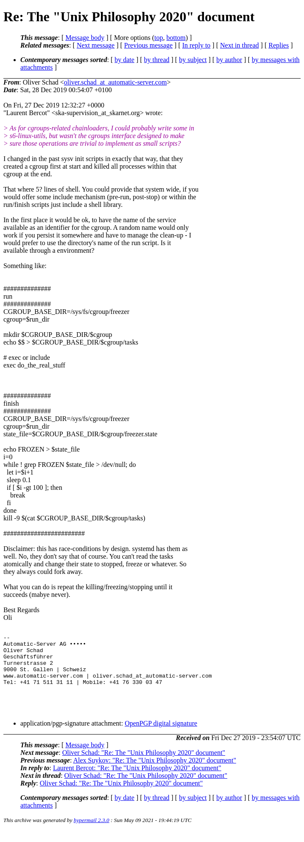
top (158, 37)
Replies (278, 45)
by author (229, 59)
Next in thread (239, 45)
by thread (157, 59)
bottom (175, 37)
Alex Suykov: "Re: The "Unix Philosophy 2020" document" (154, 771)
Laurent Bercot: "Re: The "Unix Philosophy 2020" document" (137, 779)
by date (124, 59)
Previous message (148, 45)
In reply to (196, 45)
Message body (84, 37)
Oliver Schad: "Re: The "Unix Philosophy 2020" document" (143, 764)
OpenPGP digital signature (161, 734)
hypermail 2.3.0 (91, 831)
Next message (95, 45)
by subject (192, 59)
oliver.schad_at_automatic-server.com (115, 82)
